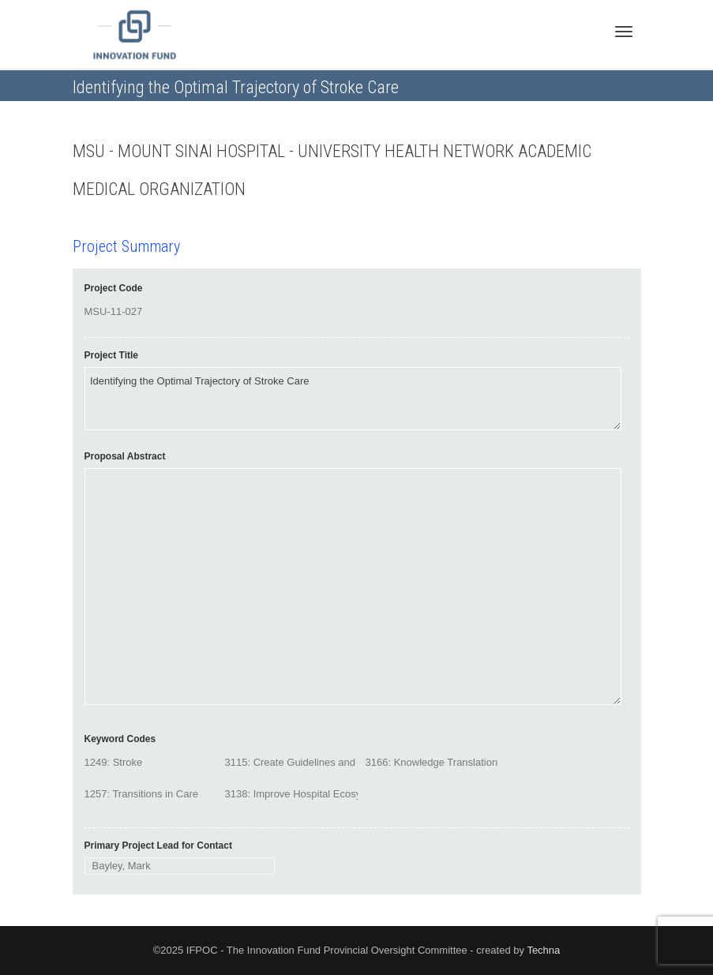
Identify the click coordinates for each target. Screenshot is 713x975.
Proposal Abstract (125, 456)
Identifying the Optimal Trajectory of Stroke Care (352, 398)
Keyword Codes (120, 738)
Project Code (113, 288)
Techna (543, 950)
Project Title (111, 355)
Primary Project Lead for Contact (158, 845)
